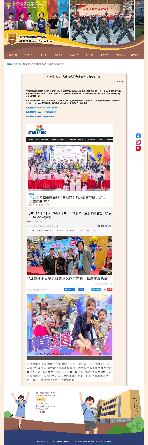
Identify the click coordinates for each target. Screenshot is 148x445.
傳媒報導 (58, 54)
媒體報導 (17, 64)
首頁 (9, 64)
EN (138, 3)
